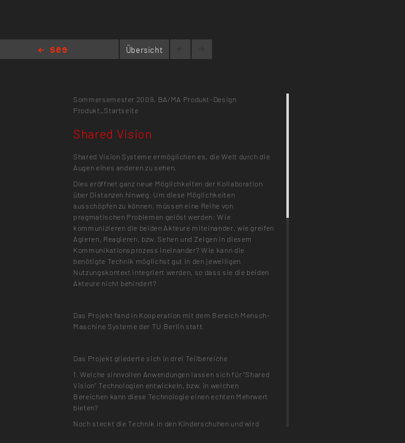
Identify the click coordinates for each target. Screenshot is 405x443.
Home (52, 50)
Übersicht (144, 50)
